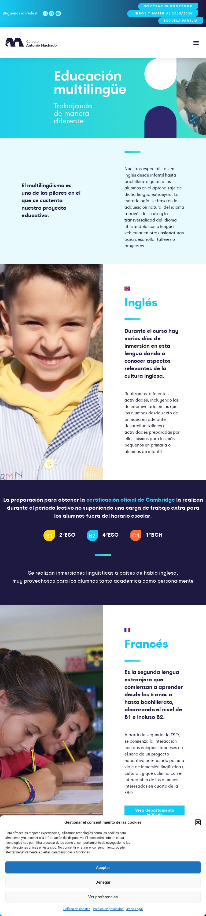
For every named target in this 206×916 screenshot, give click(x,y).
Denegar (103, 882)
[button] (198, 822)
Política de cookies (76, 909)
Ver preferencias (103, 897)
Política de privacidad (108, 909)
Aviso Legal (134, 909)
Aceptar (103, 867)
